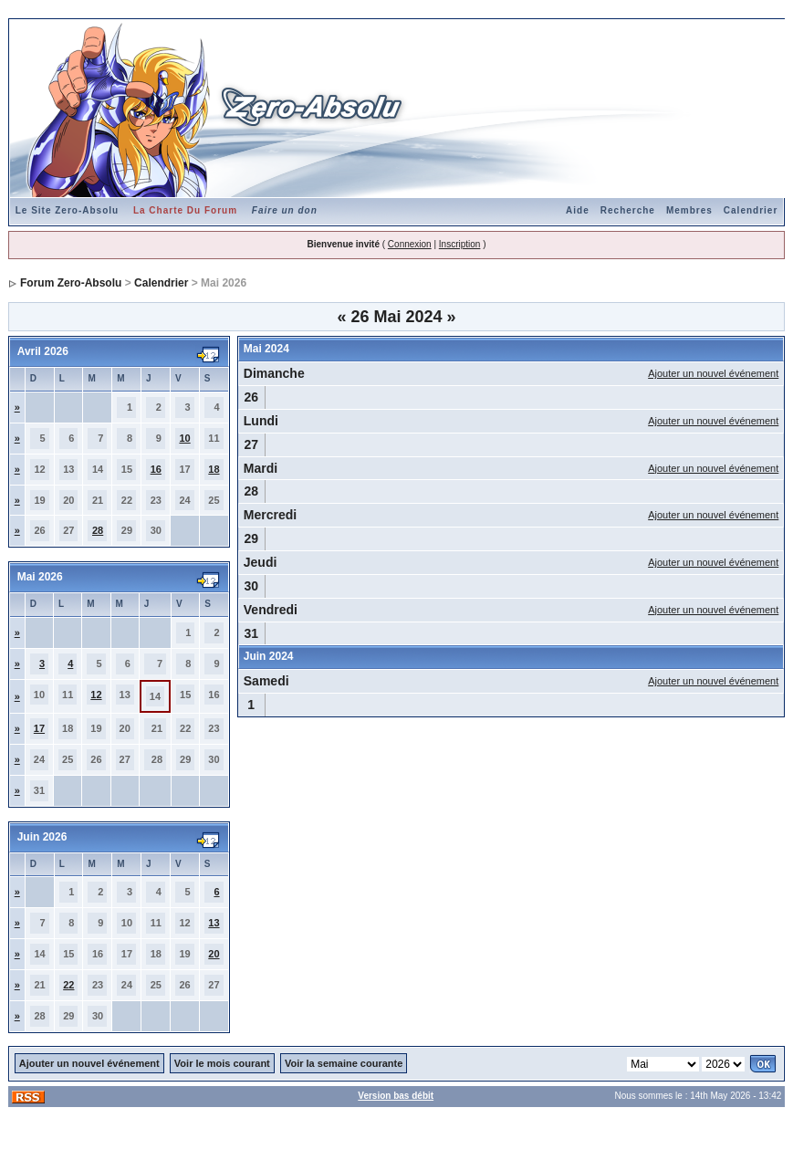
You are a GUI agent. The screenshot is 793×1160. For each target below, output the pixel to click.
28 (97, 530)
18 (213, 469)
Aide (578, 210)
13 (213, 922)
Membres (689, 210)
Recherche (627, 210)
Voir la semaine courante (343, 1063)
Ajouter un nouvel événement (713, 373)
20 (213, 953)
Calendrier (750, 210)
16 (156, 469)
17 (39, 728)
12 (95, 694)
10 (184, 438)
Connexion (410, 244)
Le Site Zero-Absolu (67, 210)
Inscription (460, 244)
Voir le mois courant (222, 1063)
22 (68, 984)
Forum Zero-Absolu (70, 283)
